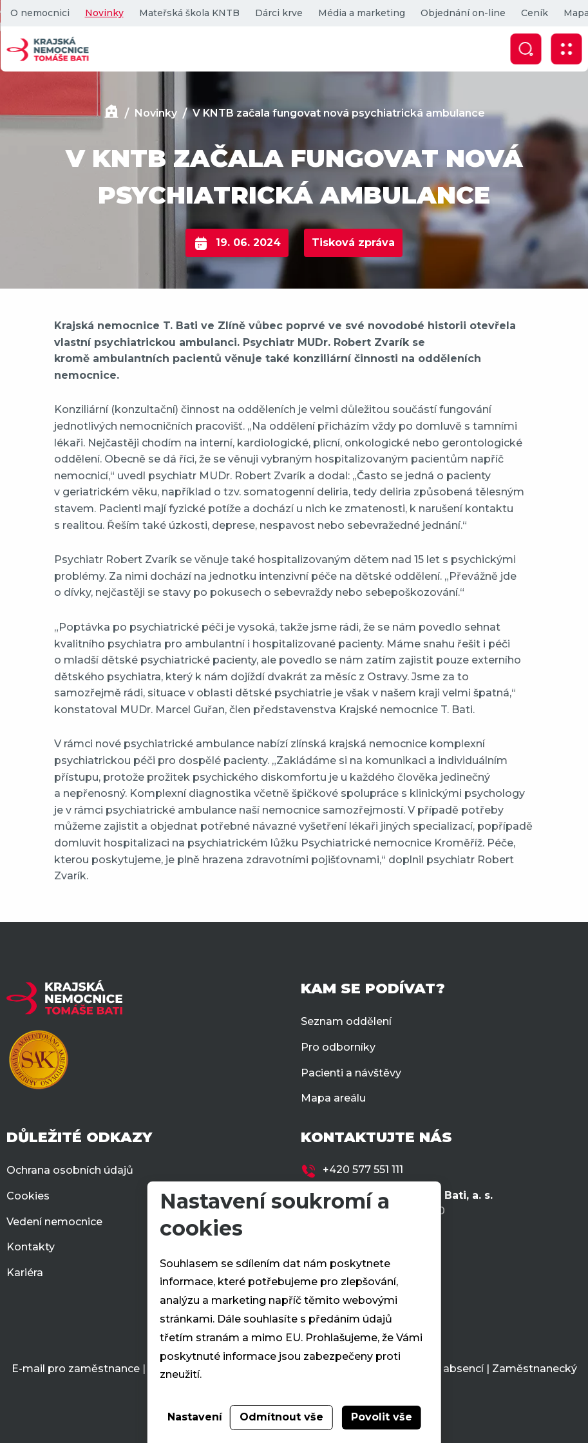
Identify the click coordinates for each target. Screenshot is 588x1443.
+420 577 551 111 (363, 1169)
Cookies (28, 1196)
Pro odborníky (338, 1047)
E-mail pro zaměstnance (76, 1368)
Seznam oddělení (346, 1021)
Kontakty (30, 1247)
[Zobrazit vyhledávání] (525, 48)
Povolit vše (381, 1417)
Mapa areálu (333, 1098)
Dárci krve (278, 13)
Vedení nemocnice (54, 1222)
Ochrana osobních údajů (69, 1170)
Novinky (103, 13)
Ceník (533, 13)
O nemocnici (39, 13)
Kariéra (24, 1272)
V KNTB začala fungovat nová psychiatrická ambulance (339, 113)
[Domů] (111, 113)
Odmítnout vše (281, 1417)
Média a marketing (361, 13)
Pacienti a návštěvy (351, 1073)
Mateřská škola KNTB (188, 13)
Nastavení (194, 1417)
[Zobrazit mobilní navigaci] (566, 48)
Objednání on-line (462, 13)
